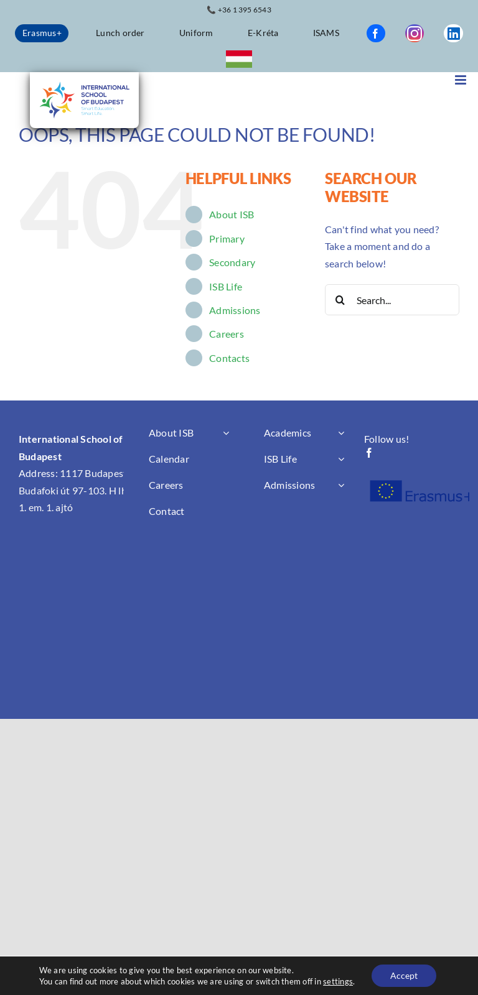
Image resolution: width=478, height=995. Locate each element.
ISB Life (225, 286)
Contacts (229, 358)
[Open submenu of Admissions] (341, 485)
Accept (404, 975)
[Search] (340, 299)
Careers (226, 334)
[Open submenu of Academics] (341, 432)
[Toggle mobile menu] (461, 79)
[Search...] (392, 299)
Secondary (232, 262)
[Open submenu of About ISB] (226, 432)
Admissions (234, 310)
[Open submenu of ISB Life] (341, 459)
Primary (227, 238)
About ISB (231, 214)
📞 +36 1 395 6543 (239, 9)
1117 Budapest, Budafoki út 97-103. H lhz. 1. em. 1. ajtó (76, 490)
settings (338, 981)
